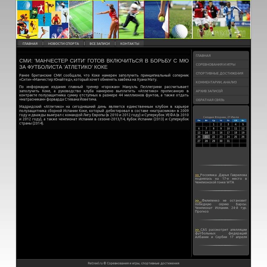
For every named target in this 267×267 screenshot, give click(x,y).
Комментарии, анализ (216, 82)
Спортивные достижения (219, 73)
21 (206, 136)
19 (242, 132)
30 (221, 141)
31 (228, 141)
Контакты (129, 43)
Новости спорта (63, 43)
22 (213, 136)
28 (206, 141)
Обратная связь (210, 100)
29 (213, 141)
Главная (30, 43)
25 (235, 136)
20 (199, 136)
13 (199, 132)
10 (228, 128)
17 (228, 132)
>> (197, 175)
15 (213, 132)
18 (235, 132)
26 (242, 136)
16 (221, 132)
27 (199, 141)
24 (228, 136)
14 (206, 132)
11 (235, 128)
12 (242, 128)
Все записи (100, 43)
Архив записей (209, 91)
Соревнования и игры (215, 64)
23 (221, 136)
